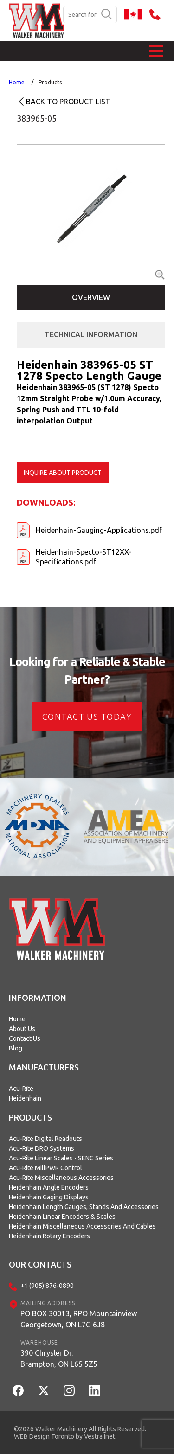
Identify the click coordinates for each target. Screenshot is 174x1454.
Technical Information (91, 334)
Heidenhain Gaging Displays (49, 1197)
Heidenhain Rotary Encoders (49, 1236)
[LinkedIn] (94, 1390)
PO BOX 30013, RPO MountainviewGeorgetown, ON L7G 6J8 (78, 1319)
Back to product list (68, 101)
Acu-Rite (21, 1088)
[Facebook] (18, 1390)
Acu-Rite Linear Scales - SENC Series (61, 1158)
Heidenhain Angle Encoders (49, 1187)
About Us (22, 1028)
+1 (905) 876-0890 (47, 1285)
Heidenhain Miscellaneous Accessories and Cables (82, 1226)
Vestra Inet (99, 1436)
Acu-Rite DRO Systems (41, 1148)
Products (50, 82)
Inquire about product (63, 472)
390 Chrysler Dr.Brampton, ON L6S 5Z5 (58, 1358)
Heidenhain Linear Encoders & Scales (62, 1216)
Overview (91, 297)
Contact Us (24, 1038)
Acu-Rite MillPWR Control (45, 1168)
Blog (15, 1048)
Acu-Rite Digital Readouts (45, 1138)
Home (17, 82)
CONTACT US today (87, 716)
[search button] (106, 14)
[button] (156, 51)
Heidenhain (25, 1098)
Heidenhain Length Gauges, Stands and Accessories (84, 1207)
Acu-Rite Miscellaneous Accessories (61, 1177)
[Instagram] (69, 1390)
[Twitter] (43, 1390)
